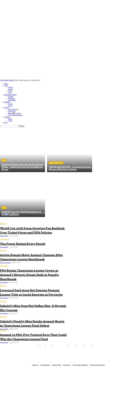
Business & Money (10, 95)
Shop (5, 122)
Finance (10, 96)
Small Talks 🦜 (13, 109)
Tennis (10, 104)
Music (10, 119)
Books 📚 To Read (14, 113)
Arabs (4, 208)
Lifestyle (7, 117)
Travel (10, 121)
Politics (10, 87)
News (6, 85)
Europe (10, 89)
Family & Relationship (56, 163)
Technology (12, 100)
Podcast (6, 107)
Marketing (11, 98)
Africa (10, 91)
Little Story (12, 111)
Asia (9, 93)
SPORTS (7, 102)
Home (6, 84)
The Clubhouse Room (15, 115)
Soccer (10, 106)
